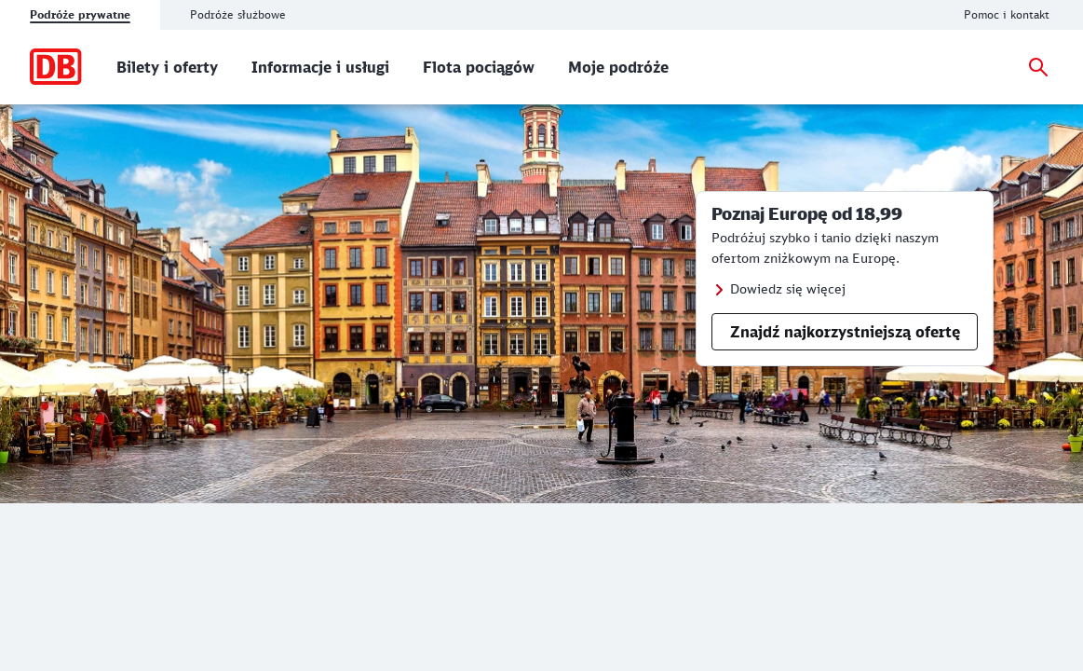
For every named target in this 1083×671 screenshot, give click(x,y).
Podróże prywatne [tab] (80, 14)
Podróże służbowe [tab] (238, 14)
